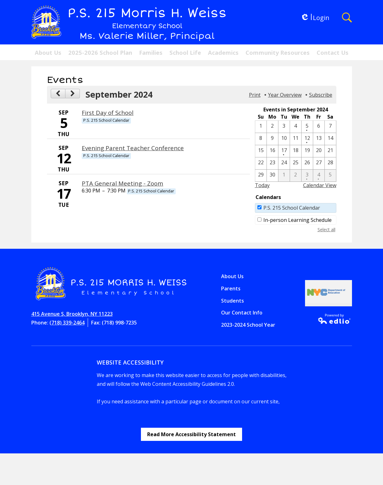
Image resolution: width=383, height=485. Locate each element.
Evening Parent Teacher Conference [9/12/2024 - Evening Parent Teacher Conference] (133, 148)
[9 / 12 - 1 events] (307, 139)
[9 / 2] (272, 126)
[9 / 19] (307, 151)
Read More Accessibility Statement (191, 434)
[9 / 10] (284, 139)
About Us (232, 276)
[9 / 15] (261, 151)
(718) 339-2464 (67, 322)
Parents (231, 288)
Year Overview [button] (285, 94)
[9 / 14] (330, 139)
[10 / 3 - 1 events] (307, 175)
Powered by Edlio (332, 319)
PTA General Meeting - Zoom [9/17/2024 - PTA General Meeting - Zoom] (122, 183)
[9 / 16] (272, 151)
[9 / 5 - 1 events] (307, 126)
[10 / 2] (295, 175)
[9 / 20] (318, 151)
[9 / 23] (272, 163)
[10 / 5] (330, 175)
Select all (326, 229)
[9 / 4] (295, 126)
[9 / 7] (330, 126)
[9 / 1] (261, 126)
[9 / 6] (318, 126)
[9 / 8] (261, 139)
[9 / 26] (307, 163)
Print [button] (255, 94)
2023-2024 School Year (248, 324)
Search (347, 18)
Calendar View (319, 185)
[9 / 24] (284, 163)
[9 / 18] (295, 151)
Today (262, 185)
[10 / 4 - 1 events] (318, 175)
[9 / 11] (295, 139)
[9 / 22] (261, 163)
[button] (48, 52)
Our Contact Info (241, 312)
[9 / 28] (330, 163)
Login (314, 18)
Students (232, 300)
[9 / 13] (318, 139)
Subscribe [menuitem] (320, 94)
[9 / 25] (295, 163)
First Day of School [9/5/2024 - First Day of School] (107, 112)
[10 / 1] (284, 175)
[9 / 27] (318, 163)
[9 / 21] (330, 151)
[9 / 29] (261, 175)
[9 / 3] (284, 126)
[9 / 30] (272, 175)
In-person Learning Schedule (297, 220)
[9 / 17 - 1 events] (284, 151)
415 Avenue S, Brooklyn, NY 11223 (72, 313)
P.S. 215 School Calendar (291, 207)
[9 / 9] (272, 139)
